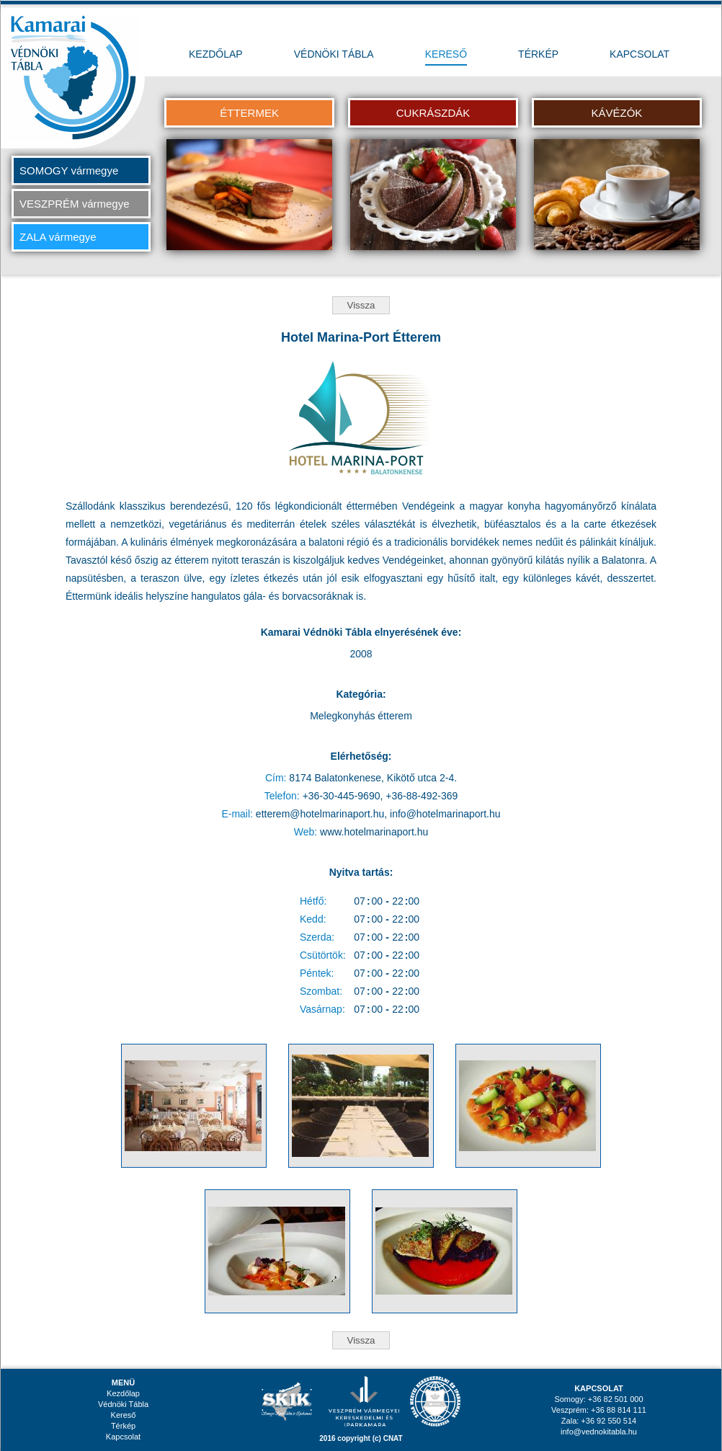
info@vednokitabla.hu (599, 1431)
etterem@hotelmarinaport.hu (320, 814)
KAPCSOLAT (639, 54)
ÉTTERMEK (249, 113)
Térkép (123, 1425)
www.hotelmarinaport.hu (374, 832)
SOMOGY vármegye (68, 170)
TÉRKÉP (538, 54)
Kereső (123, 1415)
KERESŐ (446, 54)
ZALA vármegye (58, 237)
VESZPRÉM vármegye (74, 204)
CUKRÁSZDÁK (433, 113)
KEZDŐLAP (216, 54)
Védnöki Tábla (123, 1404)
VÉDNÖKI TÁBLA (334, 54)
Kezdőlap (123, 1393)
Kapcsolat (123, 1436)
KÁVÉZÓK (616, 113)
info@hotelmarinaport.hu (445, 814)
